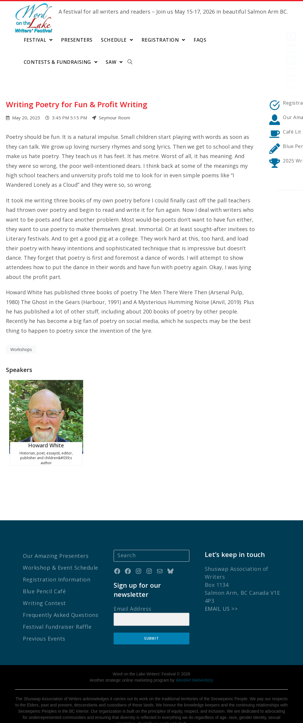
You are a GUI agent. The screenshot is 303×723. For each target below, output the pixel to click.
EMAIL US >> (221, 586)
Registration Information (56, 557)
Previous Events (44, 616)
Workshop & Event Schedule (60, 545)
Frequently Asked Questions (60, 592)
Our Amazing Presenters (55, 533)
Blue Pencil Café (44, 569)
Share (293, 95)
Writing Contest (44, 580)
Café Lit (292, 132)
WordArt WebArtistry (194, 658)
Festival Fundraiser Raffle (57, 604)
